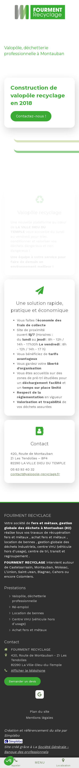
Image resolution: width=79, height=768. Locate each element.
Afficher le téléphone (28, 670)
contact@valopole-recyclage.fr (35, 474)
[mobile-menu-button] (40, 762)
